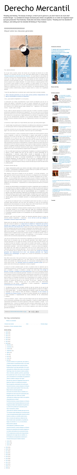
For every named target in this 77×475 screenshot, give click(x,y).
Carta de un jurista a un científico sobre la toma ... (17, 416)
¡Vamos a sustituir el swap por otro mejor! (15, 378)
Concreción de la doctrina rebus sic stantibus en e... (18, 391)
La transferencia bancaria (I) (65, 171)
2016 (7, 452)
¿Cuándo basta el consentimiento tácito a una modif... (18, 363)
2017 (7, 451)
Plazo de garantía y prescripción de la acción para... (18, 384)
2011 (7, 462)
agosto (8, 352)
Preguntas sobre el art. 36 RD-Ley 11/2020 (16, 395)
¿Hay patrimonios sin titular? (13, 399)
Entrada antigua (44, 324)
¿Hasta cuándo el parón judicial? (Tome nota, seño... (18, 388)
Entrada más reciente (9, 324)
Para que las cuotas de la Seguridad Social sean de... (18, 380)
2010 (7, 464)
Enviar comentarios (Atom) (16, 326)
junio (8, 356)
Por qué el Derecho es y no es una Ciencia (65, 127)
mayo (8, 358)
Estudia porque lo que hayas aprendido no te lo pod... (18, 367)
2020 (7, 343)
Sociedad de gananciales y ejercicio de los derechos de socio (65, 107)
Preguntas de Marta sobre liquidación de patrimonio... (18, 404)
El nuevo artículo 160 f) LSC (65, 136)
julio (8, 354)
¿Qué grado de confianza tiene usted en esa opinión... (18, 369)
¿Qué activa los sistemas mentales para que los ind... (18, 410)
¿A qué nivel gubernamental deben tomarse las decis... (18, 414)
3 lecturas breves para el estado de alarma (16, 438)
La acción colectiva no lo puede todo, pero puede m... (18, 361)
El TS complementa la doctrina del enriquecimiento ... (18, 433)
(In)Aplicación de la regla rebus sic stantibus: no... (17, 435)
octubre (8, 348)
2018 (7, 449)
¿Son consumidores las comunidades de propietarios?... (19, 376)
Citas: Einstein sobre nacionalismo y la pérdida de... (18, 420)
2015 (7, 454)
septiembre (9, 350)
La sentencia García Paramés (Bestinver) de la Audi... (18, 403)
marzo (8, 441)
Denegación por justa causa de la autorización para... (18, 393)
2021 (7, 341)
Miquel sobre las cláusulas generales (14, 389)
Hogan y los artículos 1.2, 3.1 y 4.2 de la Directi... (17, 421)
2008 (7, 467)
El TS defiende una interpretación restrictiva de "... (17, 436)
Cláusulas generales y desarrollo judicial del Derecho (17, 76)
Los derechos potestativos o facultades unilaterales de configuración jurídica (65, 147)
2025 (7, 334)
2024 (7, 335)
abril (8, 360)
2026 (7, 332)
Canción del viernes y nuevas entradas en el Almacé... (18, 386)
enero (8, 444)
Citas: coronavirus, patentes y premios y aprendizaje (18, 372)
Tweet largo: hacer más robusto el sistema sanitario (18, 371)
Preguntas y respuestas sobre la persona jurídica (17, 365)
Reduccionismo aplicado (12, 423)
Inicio (27, 324)
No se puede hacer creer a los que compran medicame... (19, 374)
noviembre (9, 346)
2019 (7, 447)
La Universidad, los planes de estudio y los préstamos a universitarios (65, 96)
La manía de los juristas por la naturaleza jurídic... (17, 406)
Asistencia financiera (63, 117)
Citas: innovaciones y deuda (13, 408)
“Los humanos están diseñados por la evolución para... (18, 412)
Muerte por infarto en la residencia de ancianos (17, 382)
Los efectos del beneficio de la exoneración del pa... (18, 431)
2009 (7, 466)
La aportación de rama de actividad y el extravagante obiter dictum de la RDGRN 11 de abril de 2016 (62, 190)
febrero (8, 443)
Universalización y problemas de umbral (15, 425)
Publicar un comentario (11, 320)
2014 (7, 456)
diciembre (9, 345)
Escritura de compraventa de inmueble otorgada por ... (18, 429)
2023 (7, 337)
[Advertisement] (61, 36)
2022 (7, 339)
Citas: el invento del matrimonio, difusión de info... (17, 418)
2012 (7, 460)
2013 (7, 458)
